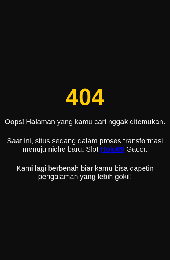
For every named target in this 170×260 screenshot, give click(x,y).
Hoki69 (112, 149)
